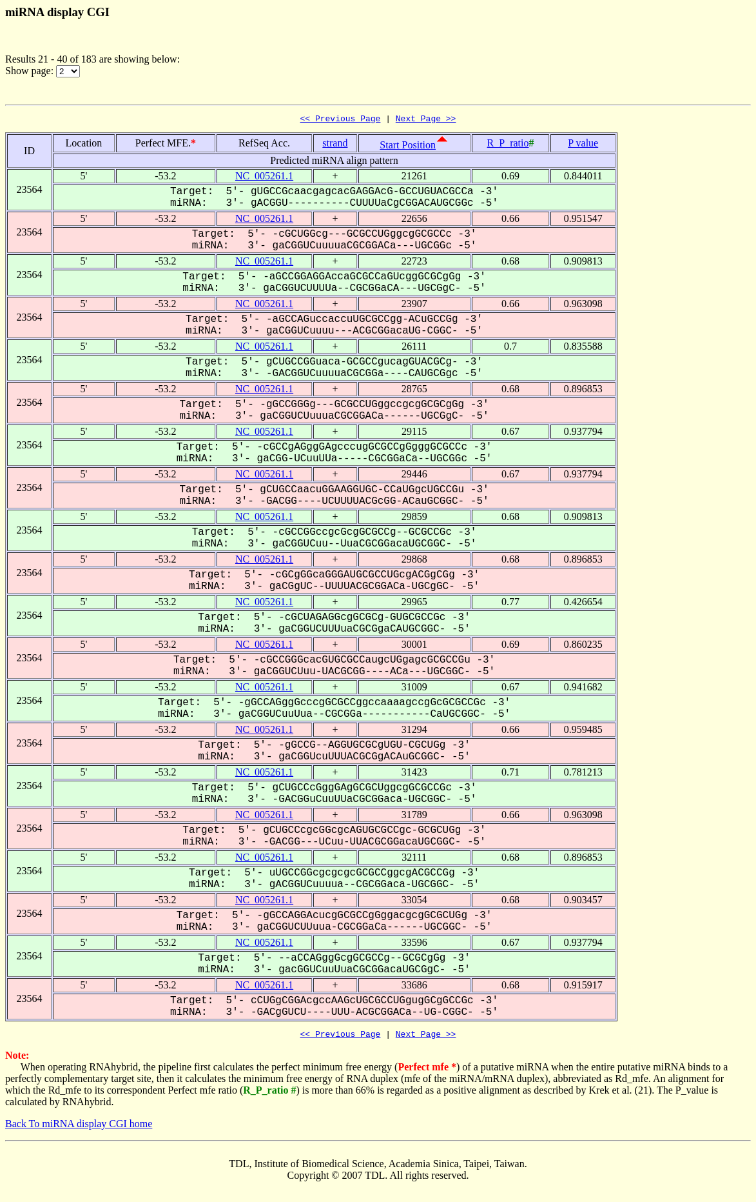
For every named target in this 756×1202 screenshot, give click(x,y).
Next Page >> (426, 120)
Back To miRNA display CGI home (78, 1127)
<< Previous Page (340, 120)
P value (583, 144)
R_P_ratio (508, 144)
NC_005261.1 (264, 177)
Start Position (408, 146)
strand (334, 144)
